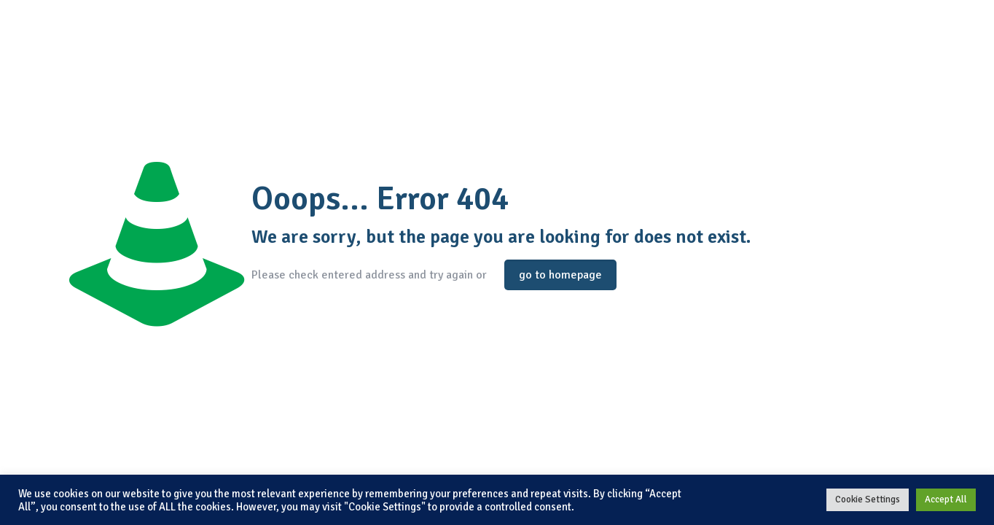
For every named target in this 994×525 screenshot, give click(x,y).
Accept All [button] (946, 499)
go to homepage (560, 275)
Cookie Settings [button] (867, 499)
